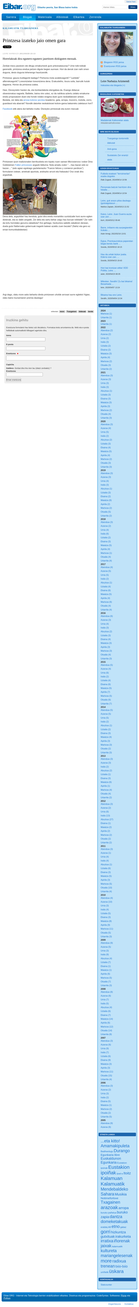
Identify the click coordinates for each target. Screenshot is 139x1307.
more (62, 311)
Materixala (45, 17)
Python (7, 1298)
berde (90, 311)
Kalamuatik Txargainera (20, 28)
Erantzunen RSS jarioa (115, 66)
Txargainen (71, 311)
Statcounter (106, 1284)
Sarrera (11, 17)
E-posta (9, 344)
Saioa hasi (130, 2)
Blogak (27, 17)
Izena (8, 335)
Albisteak (62, 17)
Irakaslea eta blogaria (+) (113, 85)
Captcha (10, 364)
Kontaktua (129, 1304)
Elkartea (78, 17)
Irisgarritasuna (114, 1304)
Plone (123, 1295)
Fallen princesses (24, 165)
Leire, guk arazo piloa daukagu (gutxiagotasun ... (116, 201)
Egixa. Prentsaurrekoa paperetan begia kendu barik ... (117, 242)
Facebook (7, 109)
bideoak (82, 311)
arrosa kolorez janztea (34, 100)
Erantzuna (12, 353)
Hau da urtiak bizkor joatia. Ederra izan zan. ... (114, 255)
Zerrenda (95, 17)
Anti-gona (112, 149)
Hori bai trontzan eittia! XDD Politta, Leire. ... (114, 269)
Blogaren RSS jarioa (114, 62)
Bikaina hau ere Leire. (111, 295)
